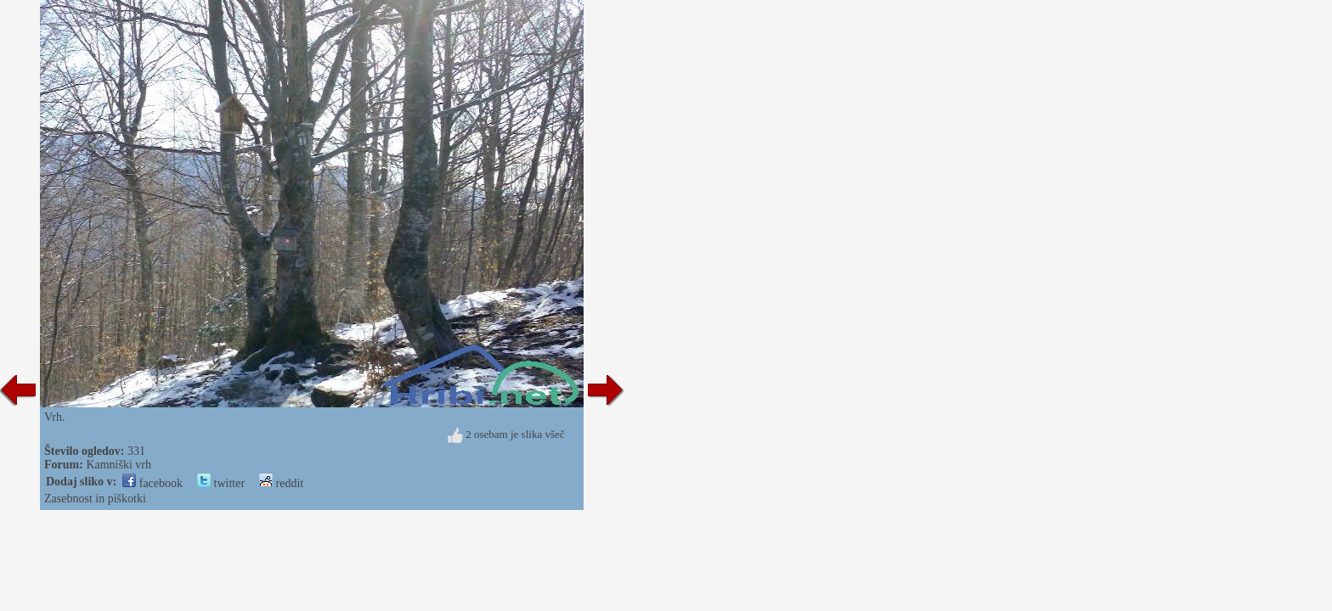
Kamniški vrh (118, 464)
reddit (281, 483)
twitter (221, 483)
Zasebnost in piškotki (95, 498)
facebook (152, 483)
